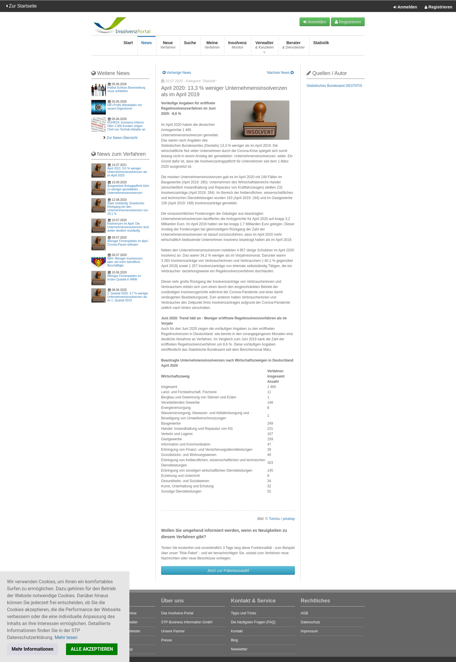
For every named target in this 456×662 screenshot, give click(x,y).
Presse (166, 640)
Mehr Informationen (32, 649)
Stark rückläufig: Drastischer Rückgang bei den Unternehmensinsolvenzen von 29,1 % (127, 208)
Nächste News (280, 73)
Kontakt (237, 631)
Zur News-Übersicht (122, 138)
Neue (167, 46)
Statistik (321, 46)
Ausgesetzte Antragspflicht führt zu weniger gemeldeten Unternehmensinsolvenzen (128, 189)
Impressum (309, 631)
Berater (293, 46)
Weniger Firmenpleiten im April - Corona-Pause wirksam (128, 242)
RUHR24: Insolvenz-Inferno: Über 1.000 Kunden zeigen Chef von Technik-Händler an (126, 126)
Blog (234, 640)
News (146, 46)
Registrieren (438, 7)
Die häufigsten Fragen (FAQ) (253, 622)
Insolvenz (237, 46)
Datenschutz (310, 622)
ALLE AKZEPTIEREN (92, 649)
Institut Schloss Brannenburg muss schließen (126, 89)
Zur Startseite (21, 5)
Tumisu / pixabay (282, 519)
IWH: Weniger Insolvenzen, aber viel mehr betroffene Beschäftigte (125, 262)
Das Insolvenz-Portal (177, 613)
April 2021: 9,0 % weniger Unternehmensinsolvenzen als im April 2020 (127, 172)
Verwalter (264, 46)
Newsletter (239, 649)
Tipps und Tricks (243, 613)
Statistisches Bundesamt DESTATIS (334, 86)
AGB (304, 613)
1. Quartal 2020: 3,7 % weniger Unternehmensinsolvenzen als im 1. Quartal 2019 (127, 297)
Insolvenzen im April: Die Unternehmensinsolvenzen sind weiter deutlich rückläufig (128, 227)
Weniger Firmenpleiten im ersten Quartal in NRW (124, 277)
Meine (212, 46)
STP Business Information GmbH (187, 622)
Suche (190, 46)
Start (128, 46)
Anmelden (405, 7)
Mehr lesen (66, 637)
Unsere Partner (173, 631)
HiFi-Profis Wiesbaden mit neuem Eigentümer (124, 106)
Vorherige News (177, 73)
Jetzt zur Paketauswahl (228, 570)
